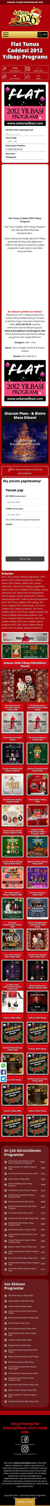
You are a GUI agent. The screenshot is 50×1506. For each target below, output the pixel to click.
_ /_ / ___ (38, 68)
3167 (43, 1252)
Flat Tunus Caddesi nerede (30, 611)
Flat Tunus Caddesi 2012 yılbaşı (23, 602)
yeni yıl (11, 627)
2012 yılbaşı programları (22, 580)
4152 (43, 1213)
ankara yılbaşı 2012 (26, 595)
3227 (43, 1247)
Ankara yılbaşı (8, 595)
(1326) (14, 68)
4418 (43, 1207)
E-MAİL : (15, 508)
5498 (43, 1184)
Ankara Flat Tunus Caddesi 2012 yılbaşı (21, 589)
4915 (43, 1196)
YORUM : (9, 524)
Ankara (38, 580)
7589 (43, 1179)
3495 (43, 1235)
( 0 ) (38, 76)
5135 (43, 1190)
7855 (43, 1168)
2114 (43, 1269)
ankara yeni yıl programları (30, 592)
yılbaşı (19, 627)
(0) (15, 76)
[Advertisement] (25, 192)
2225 (43, 1263)
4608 (43, 1201)
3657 (43, 1229)
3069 (43, 1258)
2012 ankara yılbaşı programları (23, 576)
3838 (43, 1218)
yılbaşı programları (33, 627)
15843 (42, 1162)
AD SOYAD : (16, 496)
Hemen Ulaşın (25, 1501)
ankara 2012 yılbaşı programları (28, 586)
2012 (4, 576)
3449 (43, 1241)
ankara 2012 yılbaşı (11, 583)
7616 (43, 1173)
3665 (43, 1224)
